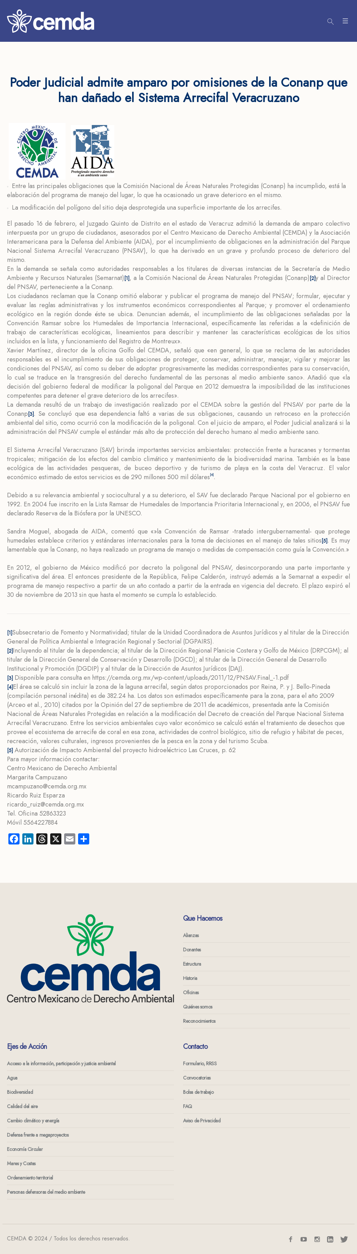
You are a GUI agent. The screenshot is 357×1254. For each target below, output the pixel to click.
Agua (12, 1077)
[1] (126, 278)
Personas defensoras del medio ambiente (46, 1192)
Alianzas (191, 935)
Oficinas (191, 992)
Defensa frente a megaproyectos (37, 1134)
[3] (31, 414)
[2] (313, 278)
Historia (190, 978)
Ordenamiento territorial (30, 1177)
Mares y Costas (21, 1163)
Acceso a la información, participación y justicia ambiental (61, 1063)
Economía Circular (25, 1149)
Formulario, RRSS (200, 1063)
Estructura (192, 963)
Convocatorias (197, 1077)
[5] (324, 540)
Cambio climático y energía (33, 1120)
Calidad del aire (22, 1106)
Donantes (192, 949)
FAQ (187, 1106)
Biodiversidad (20, 1092)
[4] (10, 687)
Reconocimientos (199, 1021)
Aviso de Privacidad (201, 1120)
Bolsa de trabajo (198, 1092)
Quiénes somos (197, 1006)
